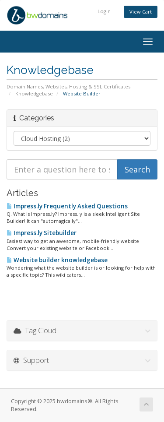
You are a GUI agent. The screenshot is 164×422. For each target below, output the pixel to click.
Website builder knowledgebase (57, 260)
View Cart (140, 11)
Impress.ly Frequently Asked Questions (67, 206)
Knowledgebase (34, 93)
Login (104, 11)
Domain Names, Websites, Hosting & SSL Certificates (68, 86)
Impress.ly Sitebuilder (42, 233)
